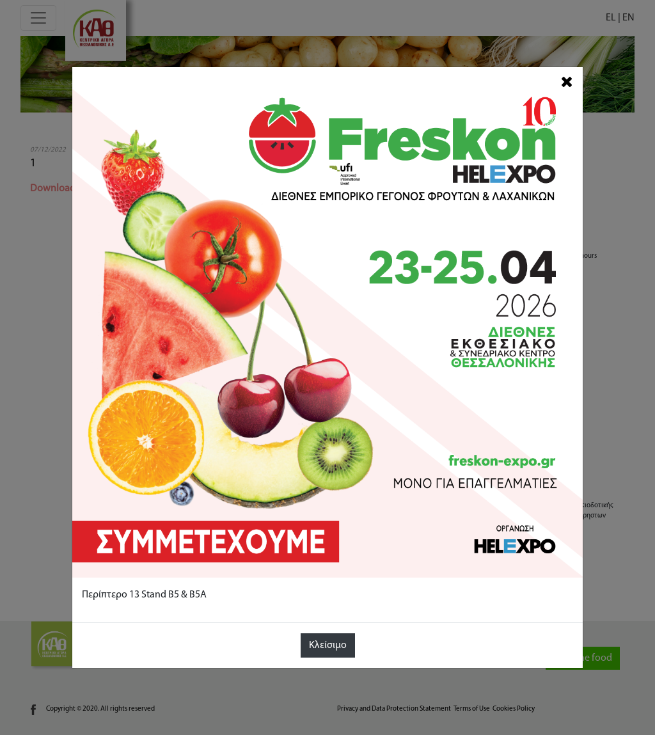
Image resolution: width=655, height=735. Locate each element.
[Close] (567, 82)
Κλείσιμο (328, 645)
